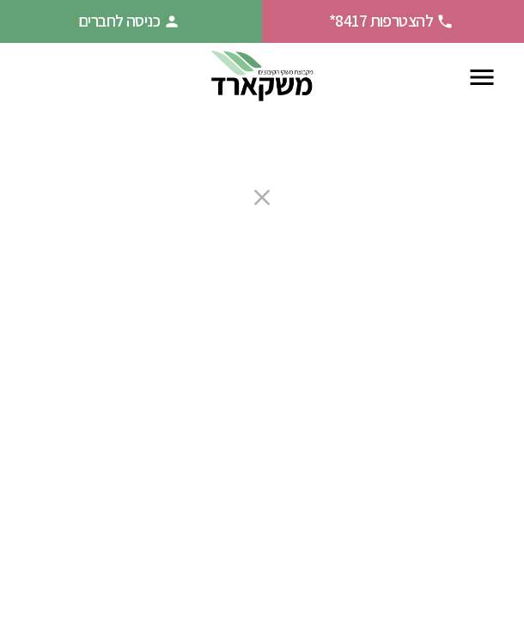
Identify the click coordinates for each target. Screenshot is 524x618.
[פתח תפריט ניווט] (482, 77)
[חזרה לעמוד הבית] (262, 77)
